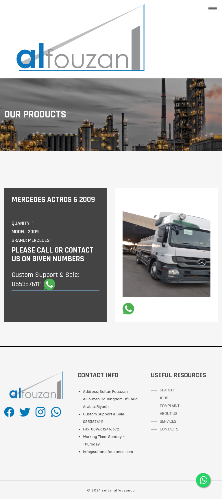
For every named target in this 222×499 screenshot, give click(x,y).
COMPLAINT (170, 405)
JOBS (164, 398)
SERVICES (168, 421)
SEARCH (167, 390)
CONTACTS (169, 429)
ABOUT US (168, 413)
